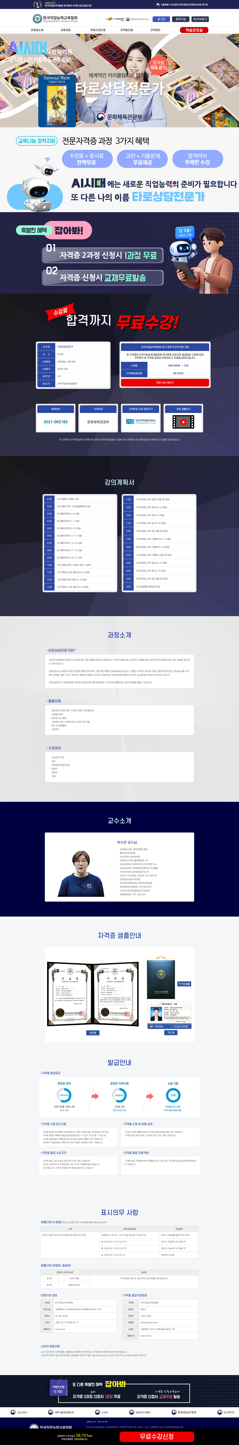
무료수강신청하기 (165, 382)
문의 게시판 (102, 1422)
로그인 (161, 19)
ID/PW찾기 (200, 19)
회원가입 (181, 19)
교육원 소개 (91, 1422)
